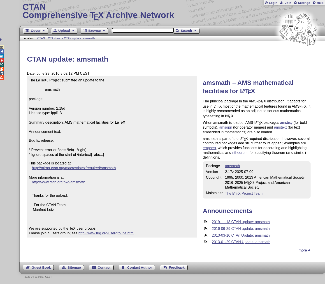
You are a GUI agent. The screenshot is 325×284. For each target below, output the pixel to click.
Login (273, 3)
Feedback (177, 267)
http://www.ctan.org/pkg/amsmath (58, 182)
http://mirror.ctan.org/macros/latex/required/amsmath (74, 168)
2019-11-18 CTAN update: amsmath (241, 222)
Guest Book (41, 267)
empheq (209, 148)
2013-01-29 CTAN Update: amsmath (241, 242)
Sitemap (74, 267)
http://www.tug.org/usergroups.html (106, 233)
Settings (304, 3)
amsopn (225, 127)
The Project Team (243, 193)
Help (320, 3)
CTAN (41, 38)
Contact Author (139, 267)
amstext (280, 127)
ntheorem (240, 153)
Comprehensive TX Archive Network (172, 11)
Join (288, 3)
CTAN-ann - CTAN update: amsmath (71, 38)
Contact (104, 267)
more (303, 250)
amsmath (232, 166)
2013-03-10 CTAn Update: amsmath (241, 235)
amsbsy (286, 123)
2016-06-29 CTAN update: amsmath (241, 229)
